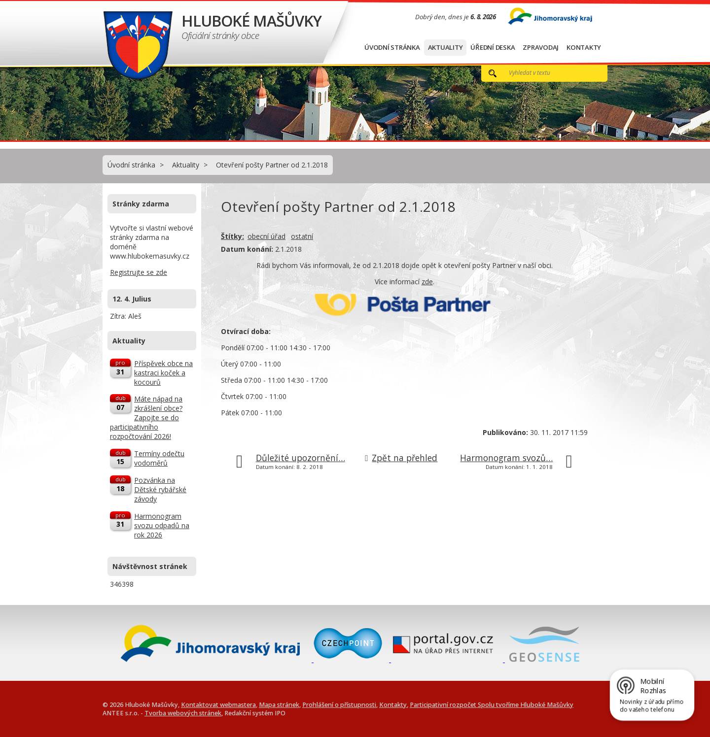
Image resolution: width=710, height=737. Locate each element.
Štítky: (232, 236)
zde (427, 281)
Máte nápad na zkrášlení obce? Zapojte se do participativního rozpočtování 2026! (146, 417)
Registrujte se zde (138, 272)
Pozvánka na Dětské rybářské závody (160, 489)
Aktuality (445, 47)
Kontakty (584, 47)
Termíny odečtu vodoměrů (159, 458)
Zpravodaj (541, 47)
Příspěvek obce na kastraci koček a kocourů (163, 373)
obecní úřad (266, 236)
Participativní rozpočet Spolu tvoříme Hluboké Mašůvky (491, 705)
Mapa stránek (279, 705)
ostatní (302, 236)
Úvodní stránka (392, 47)
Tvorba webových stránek (182, 713)
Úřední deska (492, 47)
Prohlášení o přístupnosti (339, 705)
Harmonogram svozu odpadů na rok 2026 (161, 525)
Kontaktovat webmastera (218, 705)
